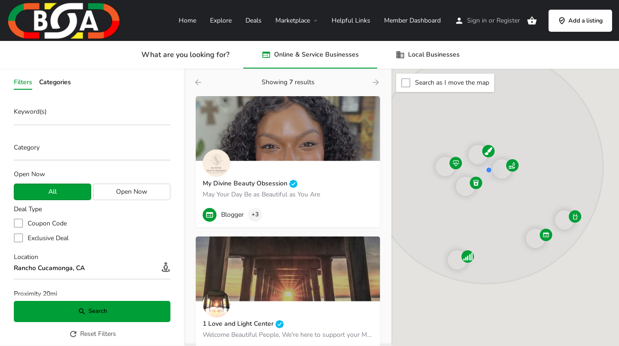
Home (187, 20)
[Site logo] (65, 20)
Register (508, 20)
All (52, 191)
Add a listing (580, 21)
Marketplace (292, 20)
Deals (253, 20)
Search (92, 311)
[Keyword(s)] (92, 114)
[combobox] (92, 150)
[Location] (92, 268)
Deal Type (28, 209)
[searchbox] (91, 148)
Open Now (29, 174)
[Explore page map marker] (535, 238)
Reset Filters (92, 334)
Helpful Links (351, 20)
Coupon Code (47, 223)
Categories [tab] (55, 82)
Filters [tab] (23, 82)
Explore (221, 20)
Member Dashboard (412, 20)
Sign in (477, 20)
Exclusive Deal (48, 238)
